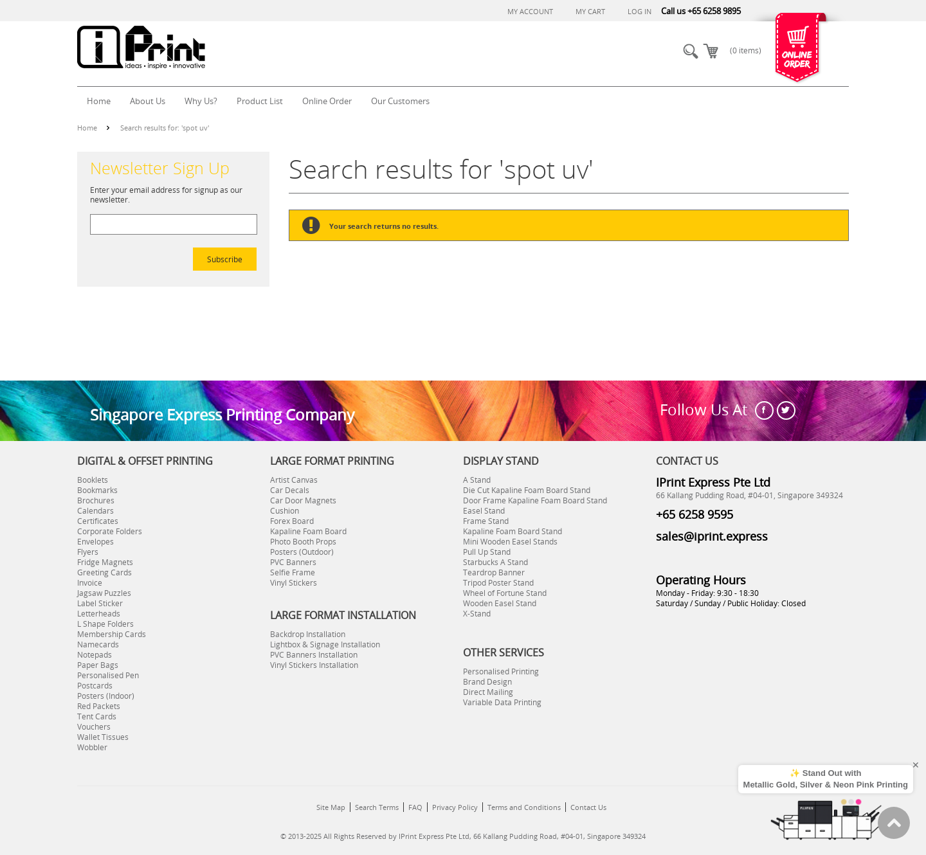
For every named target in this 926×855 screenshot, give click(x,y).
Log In (639, 11)
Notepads (94, 654)
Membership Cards (111, 634)
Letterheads (98, 613)
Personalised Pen (108, 675)
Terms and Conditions (524, 807)
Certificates (97, 521)
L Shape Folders (105, 623)
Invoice (89, 582)
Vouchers (94, 726)
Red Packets (98, 706)
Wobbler (92, 747)
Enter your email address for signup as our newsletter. (166, 194)
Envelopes (95, 541)
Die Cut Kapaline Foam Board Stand (526, 490)
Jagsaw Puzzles (104, 593)
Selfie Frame (292, 572)
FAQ (415, 807)
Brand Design (487, 681)
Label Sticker (100, 603)
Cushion (284, 510)
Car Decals (289, 490)
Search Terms (377, 807)
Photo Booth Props (303, 541)
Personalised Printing (501, 671)
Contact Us (588, 807)
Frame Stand (486, 521)
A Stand (477, 479)
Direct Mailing (488, 692)
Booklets (92, 479)
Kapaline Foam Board (308, 531)
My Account (530, 11)
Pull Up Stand (487, 551)
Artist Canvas (294, 479)
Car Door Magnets (303, 500)
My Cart (590, 11)
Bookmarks (97, 490)
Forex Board (292, 521)
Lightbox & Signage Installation (325, 644)
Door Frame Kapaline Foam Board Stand (535, 500)
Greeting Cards (104, 572)
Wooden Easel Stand (499, 603)
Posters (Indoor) (105, 695)
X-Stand (477, 613)
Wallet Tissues (103, 737)
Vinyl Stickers (293, 582)
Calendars (95, 510)
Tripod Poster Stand (498, 582)
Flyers (87, 551)
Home (87, 127)
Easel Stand (484, 510)
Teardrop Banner (494, 572)
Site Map (330, 807)
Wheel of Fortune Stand (505, 593)
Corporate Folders (109, 531)
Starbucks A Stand (495, 562)
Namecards (98, 644)
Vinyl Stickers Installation (314, 665)
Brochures (95, 500)
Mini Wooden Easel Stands (510, 541)
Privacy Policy (455, 807)
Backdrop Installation (307, 634)
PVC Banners (293, 562)
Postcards (95, 685)
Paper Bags (97, 665)
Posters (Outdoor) (302, 551)
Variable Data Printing (502, 702)
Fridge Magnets (105, 562)
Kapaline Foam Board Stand (512, 531)
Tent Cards (96, 716)
